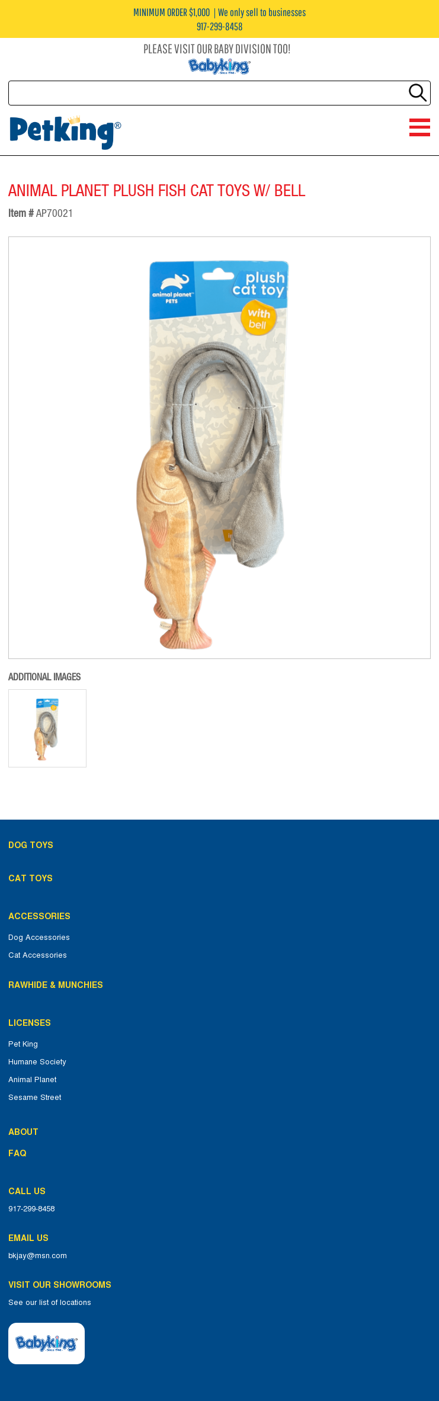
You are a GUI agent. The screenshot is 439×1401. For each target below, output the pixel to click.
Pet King (23, 1044)
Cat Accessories (37, 955)
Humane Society (37, 1062)
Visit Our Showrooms (62, 1285)
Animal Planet (32, 1080)
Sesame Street (34, 1097)
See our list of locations (49, 1302)
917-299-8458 (31, 1209)
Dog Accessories (39, 937)
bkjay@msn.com (37, 1256)
